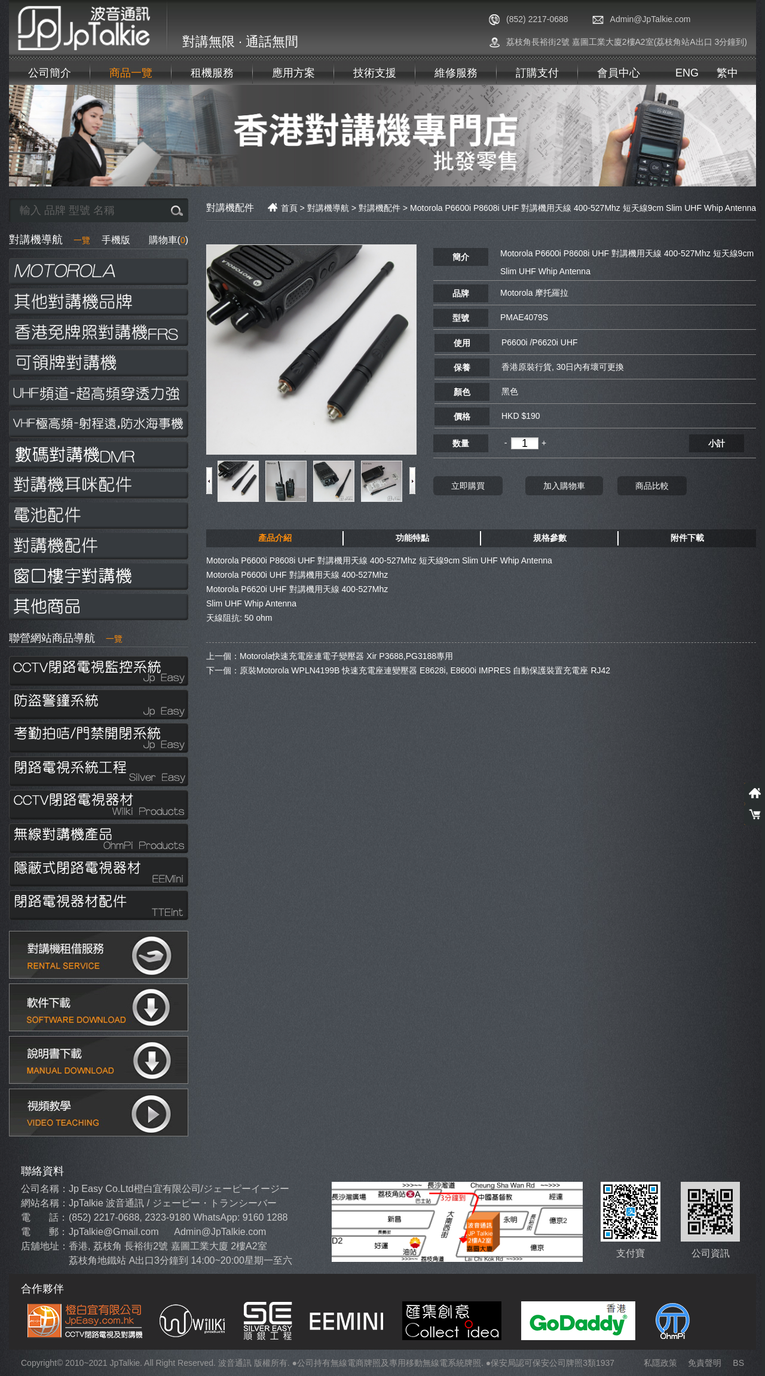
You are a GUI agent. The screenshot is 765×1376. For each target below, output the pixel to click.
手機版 (116, 240)
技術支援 (374, 73)
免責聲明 (704, 1363)
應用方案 (293, 73)
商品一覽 (130, 73)
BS (738, 1363)
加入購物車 (564, 485)
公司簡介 (49, 73)
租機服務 (212, 73)
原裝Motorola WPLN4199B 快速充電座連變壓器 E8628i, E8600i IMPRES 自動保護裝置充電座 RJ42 (425, 670)
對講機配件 (379, 208)
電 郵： (44, 1232)
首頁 (283, 208)
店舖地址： (45, 1246)
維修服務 (456, 73)
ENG (687, 73)
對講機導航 (49, 240)
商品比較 (652, 485)
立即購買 (468, 485)
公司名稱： (45, 1189)
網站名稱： (45, 1203)
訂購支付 (537, 73)
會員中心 (618, 73)
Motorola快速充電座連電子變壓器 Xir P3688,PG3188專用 (346, 655)
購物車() (168, 240)
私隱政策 (660, 1363)
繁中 (727, 73)
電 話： (44, 1217)
